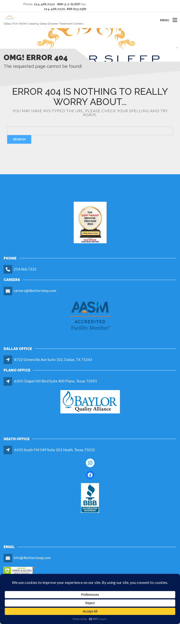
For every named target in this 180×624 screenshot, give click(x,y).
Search (19, 139)
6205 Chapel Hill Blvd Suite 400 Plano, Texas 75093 (55, 381)
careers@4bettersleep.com (35, 290)
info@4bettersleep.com (32, 557)
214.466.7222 (25, 269)
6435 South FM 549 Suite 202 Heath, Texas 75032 (54, 450)
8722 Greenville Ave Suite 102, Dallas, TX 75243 (53, 359)
